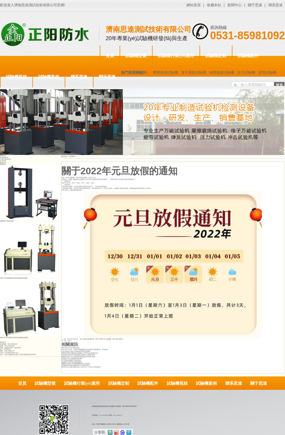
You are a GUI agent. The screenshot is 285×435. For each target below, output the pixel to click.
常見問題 (3, 161)
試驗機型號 (136, 56)
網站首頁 (193, 5)
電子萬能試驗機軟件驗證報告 (71, 360)
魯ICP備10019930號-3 (129, 406)
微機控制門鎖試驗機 (6, 221)
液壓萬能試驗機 (221, 72)
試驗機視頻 (16, 77)
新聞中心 (234, 5)
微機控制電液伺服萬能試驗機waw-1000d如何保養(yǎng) (79, 353)
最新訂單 (3, 163)
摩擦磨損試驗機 (165, 72)
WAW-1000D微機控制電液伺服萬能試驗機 (14, 337)
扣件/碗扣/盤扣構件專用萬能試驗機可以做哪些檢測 (78, 355)
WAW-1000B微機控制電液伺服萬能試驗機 (13, 278)
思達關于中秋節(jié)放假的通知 (71, 362)
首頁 (110, 56)
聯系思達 (275, 5)
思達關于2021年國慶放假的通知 (72, 358)
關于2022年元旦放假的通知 (70, 347)
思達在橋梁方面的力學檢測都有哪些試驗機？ (76, 351)
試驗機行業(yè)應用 (176, 56)
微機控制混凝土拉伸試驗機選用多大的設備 (75, 363)
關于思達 (255, 5)
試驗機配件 (248, 56)
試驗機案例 (48, 77)
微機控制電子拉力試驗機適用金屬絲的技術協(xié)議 (78, 356)
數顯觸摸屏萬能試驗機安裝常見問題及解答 (75, 365)
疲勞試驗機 (267, 72)
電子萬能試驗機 (193, 72)
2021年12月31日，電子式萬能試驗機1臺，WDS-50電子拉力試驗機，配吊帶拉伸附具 (95, 339)
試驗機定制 (215, 56)
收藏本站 (214, 5)
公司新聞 (72, 156)
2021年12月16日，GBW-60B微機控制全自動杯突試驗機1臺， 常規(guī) (84, 349)
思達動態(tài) (4, 157)
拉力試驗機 (246, 72)
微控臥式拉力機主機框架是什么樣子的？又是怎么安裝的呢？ (81, 367)
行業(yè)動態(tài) (5, 159)
